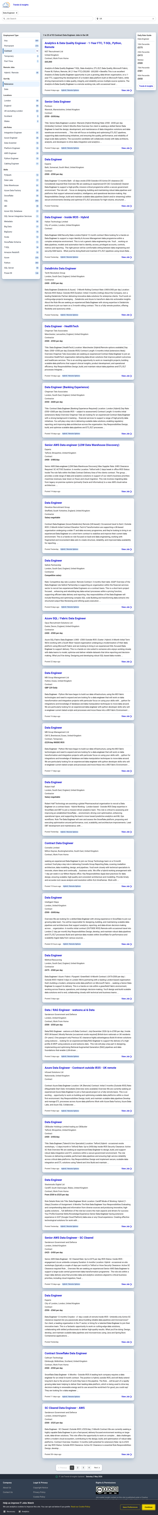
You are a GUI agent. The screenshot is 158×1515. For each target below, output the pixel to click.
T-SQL (21, 240)
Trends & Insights (21, 5)
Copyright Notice (40, 1481)
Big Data (21, 220)
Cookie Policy (39, 1490)
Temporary (21, 49)
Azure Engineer (21, 131)
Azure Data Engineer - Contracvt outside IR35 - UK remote (80, 1061)
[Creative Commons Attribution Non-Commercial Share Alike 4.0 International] (125, 1483)
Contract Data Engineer (59, 836)
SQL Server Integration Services (21, 210)
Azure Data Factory (21, 184)
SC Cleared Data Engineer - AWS (65, 1401)
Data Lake (21, 173)
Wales (21, 114)
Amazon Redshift (21, 246)
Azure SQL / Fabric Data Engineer (65, 611)
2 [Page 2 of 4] (77, 1461)
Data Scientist (21, 136)
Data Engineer (53, 153)
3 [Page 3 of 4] (83, 1461)
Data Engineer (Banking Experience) (67, 380)
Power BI (21, 266)
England (21, 99)
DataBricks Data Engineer (60, 262)
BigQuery (21, 225)
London (21, 94)
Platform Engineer (21, 141)
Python (21, 256)
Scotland (21, 109)
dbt (21, 199)
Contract (21, 44)
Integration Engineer (21, 126)
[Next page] (97, 1461)
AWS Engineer (21, 147)
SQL (21, 194)
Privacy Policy (39, 1486)
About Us (7, 1481)
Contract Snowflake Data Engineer (66, 1346)
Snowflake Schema (21, 235)
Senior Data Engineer (58, 95)
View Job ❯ (126, 84)
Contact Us (8, 1486)
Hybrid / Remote (21, 66)
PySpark (21, 168)
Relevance (8, 78)
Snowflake (21, 189)
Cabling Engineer (21, 157)
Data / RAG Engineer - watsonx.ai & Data (69, 1003)
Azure (21, 251)
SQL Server (21, 261)
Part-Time (21, 55)
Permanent (21, 39)
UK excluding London (21, 104)
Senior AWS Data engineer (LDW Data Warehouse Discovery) (82, 438)
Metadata (21, 215)
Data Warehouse (21, 179)
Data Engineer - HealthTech (62, 319)
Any (21, 34)
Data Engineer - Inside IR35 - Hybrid (67, 210)
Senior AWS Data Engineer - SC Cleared (69, 1231)
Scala (21, 230)
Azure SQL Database (21, 204)
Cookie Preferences (41, 1495)
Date (6, 83)
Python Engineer (21, 152)
